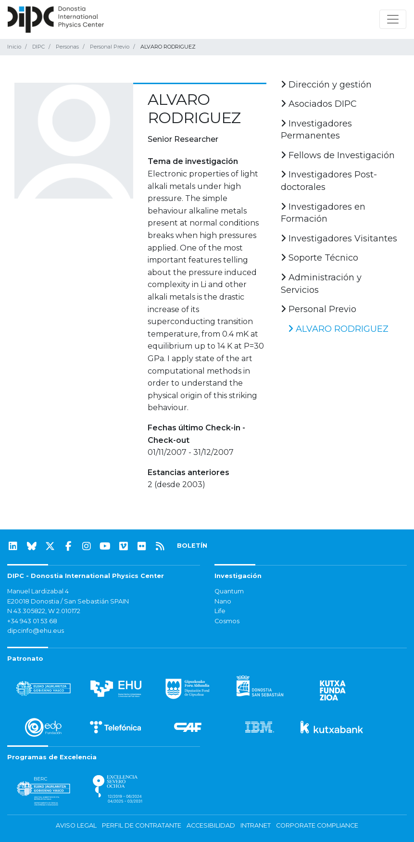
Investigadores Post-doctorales (329, 180)
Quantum (229, 591)
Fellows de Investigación (338, 155)
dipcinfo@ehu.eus (35, 630)
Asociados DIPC (319, 104)
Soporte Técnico (319, 257)
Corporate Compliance (317, 825)
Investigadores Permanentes (316, 129)
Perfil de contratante (141, 825)
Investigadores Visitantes (339, 238)
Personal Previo (109, 46)
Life (220, 611)
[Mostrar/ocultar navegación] (392, 19)
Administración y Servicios (321, 283)
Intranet (255, 825)
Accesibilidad (211, 825)
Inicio (14, 46)
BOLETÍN (192, 545)
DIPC (38, 46)
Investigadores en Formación (323, 213)
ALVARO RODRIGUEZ (338, 329)
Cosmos (226, 621)
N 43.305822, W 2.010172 (43, 611)
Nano (222, 601)
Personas (67, 46)
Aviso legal (76, 825)
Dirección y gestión (326, 84)
